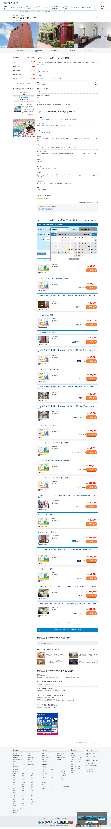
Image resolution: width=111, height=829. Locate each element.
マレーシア (63, 773)
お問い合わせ (89, 769)
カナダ (52, 780)
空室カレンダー (43, 272)
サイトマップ (70, 818)
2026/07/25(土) (85, 229)
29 (62, 252)
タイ (52, 771)
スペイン (44, 784)
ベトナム (63, 771)
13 (89, 246)
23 (76, 252)
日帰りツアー (31, 753)
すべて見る (68, 46)
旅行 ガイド (102, 7)
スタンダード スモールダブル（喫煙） (49, 369)
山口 (23, 797)
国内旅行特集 (31, 764)
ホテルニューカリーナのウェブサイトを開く (49, 78)
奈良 (23, 793)
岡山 (14, 795)
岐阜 (32, 788)
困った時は (104, 2)
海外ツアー (44, 753)
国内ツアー (15, 753)
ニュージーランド (65, 786)
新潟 (23, 784)
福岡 (14, 801)
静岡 (32, 786)
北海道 (14, 773)
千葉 (32, 780)
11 (82, 246)
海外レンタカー (45, 757)
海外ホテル (44, 755)
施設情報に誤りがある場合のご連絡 (45, 208)
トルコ (43, 788)
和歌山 (14, 793)
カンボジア (63, 775)
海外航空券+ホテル (61, 753)
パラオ (62, 777)
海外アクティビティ (61, 757)
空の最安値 (15, 766)
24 (69, 249)
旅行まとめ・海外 (75, 768)
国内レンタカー (31, 759)
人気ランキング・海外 (76, 759)
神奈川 (23, 782)
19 (85, 249)
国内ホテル (30, 755)
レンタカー (34, 7)
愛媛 (23, 799)
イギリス (63, 780)
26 (53, 252)
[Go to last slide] (37, 35)
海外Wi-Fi (44, 759)
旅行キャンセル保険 (90, 757)
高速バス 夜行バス (39, 7)
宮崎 (32, 803)
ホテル (18, 7)
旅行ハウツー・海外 (76, 764)
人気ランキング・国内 (76, 757)
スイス (52, 784)
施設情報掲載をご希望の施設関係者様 (46, 209)
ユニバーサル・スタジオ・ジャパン (21, 808)
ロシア (62, 784)
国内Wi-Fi (30, 762)
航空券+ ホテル (67, 7)
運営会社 (39, 818)
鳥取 (23, 795)
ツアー (10, 7)
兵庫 (32, 793)
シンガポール (45, 773)
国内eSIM (15, 764)
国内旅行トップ (16, 771)
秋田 (14, 775)
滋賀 (14, 790)
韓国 (43, 769)
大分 (14, 803)
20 (89, 249)
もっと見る (70, 622)
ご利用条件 (57, 818)
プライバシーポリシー (48, 818)
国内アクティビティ (17, 762)
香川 (32, 797)
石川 (14, 786)
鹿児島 (14, 806)
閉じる (103, 813)
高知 (32, 799)
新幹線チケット (31, 757)
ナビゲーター (74, 770)
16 (76, 249)
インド (43, 775)
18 (82, 249)
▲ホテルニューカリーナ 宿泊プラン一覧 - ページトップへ (82, 742)
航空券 (14, 7)
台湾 (52, 769)
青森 (23, 773)
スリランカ (54, 775)
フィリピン (54, 773)
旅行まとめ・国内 (75, 766)
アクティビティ (47, 7)
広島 (32, 795)
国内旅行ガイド (75, 753)
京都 (23, 790)
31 (69, 252)
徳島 (14, 799)
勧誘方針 (64, 818)
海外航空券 (59, 755)
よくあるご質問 (89, 763)
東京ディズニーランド (18, 810)
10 (79, 246)
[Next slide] (74, 35)
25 (72, 249)
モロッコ (53, 788)
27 (56, 252)
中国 (43, 771)
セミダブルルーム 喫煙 (45, 315)
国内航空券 (15, 757)
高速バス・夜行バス (17, 759)
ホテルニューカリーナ (24, 18)
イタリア (53, 782)
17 (79, 249)
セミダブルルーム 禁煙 (45, 514)
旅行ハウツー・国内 (76, 762)
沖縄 (23, 806)
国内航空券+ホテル (17, 755)
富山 (32, 784)
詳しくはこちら (91, 822)
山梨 (32, 782)
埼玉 (23, 780)
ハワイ (43, 777)
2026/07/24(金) (56, 229)
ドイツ (62, 782)
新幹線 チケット (28, 7)
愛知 (14, 788)
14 (92, 246)
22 (95, 249)
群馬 (14, 780)
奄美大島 (15, 812)
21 (92, 249)
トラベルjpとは (89, 771)
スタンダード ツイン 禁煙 (46, 425)
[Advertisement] (76, 724)
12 (85, 246)
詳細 (91, 270)
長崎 (32, 801)
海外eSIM (59, 759)
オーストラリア (55, 786)
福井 (23, 786)
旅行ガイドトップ (75, 772)
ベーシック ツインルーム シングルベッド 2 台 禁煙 (53, 278)
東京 (14, 782)
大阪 (32, 790)
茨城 (32, 777)
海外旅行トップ (45, 767)
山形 (32, 775)
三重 (23, 788)
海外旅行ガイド (75, 755)
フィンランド (45, 786)
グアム (52, 777)
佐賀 (23, 801)
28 (59, 252)
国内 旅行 (5, 7)
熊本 (23, 803)
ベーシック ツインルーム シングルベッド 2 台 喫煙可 (53, 443)
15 (95, 246)
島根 (14, 797)
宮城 (23, 775)
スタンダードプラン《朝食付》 (47, 532)
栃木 (23, 777)
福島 (14, 777)
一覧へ (95, 649)
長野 (14, 784)
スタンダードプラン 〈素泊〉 (46, 332)
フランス (44, 782)
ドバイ (62, 788)
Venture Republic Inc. (56, 825)
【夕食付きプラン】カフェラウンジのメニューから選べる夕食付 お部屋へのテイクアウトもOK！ (67, 586)
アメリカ (44, 780)
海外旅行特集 (45, 762)
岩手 (32, 773)
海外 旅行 (57, 7)
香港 (62, 769)
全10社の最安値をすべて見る (23, 83)
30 (66, 252)
